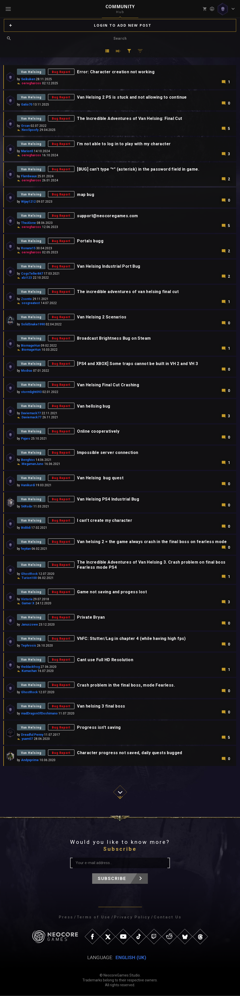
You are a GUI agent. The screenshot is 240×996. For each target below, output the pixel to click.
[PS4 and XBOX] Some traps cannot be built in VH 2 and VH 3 (138, 363)
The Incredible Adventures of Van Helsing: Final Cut (130, 118)
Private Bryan (91, 618)
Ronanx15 (28, 248)
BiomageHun (30, 346)
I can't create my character (105, 520)
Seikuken (28, 79)
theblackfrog (30, 667)
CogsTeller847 (32, 274)
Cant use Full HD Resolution (106, 660)
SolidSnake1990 (33, 324)
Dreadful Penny (32, 735)
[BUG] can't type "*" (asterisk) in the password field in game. (139, 169)
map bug (86, 194)
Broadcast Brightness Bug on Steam (114, 338)
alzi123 (27, 278)
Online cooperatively (99, 431)
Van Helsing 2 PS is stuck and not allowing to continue (132, 97)
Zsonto (26, 299)
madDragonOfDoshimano (39, 714)
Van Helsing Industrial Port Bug (109, 266)
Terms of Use (93, 918)
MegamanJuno (32, 464)
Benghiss (28, 460)
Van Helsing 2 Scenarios (102, 317)
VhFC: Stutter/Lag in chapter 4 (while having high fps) (132, 639)
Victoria (26, 599)
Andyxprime (30, 761)
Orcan (25, 126)
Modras (26, 371)
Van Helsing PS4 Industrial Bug (109, 499)
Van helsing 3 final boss (102, 707)
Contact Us (167, 918)
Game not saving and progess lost (112, 592)
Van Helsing (31, 72)
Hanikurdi (28, 485)
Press (66, 918)
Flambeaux (29, 176)
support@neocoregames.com (108, 215)
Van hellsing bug (94, 406)
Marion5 (27, 151)
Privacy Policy (132, 918)
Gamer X (28, 604)
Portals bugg (91, 241)
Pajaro (25, 439)
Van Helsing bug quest (101, 478)
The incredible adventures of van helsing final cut (128, 291)
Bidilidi (26, 528)
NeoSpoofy (30, 130)
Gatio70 (26, 104)
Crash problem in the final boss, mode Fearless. (126, 685)
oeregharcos (31, 83)
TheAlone (28, 223)
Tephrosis (28, 646)
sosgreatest (31, 303)
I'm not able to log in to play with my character (124, 143)
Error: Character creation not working (116, 71)
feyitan (26, 549)
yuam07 (27, 739)
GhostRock (29, 574)
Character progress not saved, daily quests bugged (130, 753)
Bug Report (61, 72)
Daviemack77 (31, 414)
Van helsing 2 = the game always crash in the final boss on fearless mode (152, 542)
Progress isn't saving (99, 728)
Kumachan (29, 671)
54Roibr (27, 507)
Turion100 (29, 578)
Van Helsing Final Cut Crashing (109, 385)
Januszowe (29, 625)
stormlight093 (31, 392)
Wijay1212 (28, 202)
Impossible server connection (108, 453)
